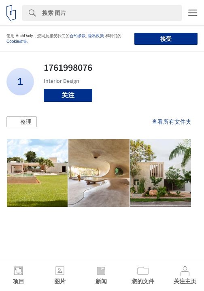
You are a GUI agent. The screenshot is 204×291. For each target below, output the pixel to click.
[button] (21, 122)
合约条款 (78, 36)
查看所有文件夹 (171, 121)
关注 (68, 95)
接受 (166, 39)
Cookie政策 (16, 41)
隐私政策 (96, 36)
